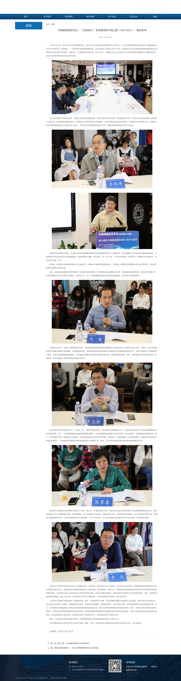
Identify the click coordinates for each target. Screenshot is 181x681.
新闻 (53, 24)
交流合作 (133, 16)
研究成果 (90, 16)
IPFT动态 (112, 16)
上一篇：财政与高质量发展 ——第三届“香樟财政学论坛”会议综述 (73, 648)
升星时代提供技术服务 (58, 678)
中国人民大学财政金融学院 (136, 667)
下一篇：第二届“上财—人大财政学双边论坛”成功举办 (68, 643)
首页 (26, 16)
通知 (155, 16)
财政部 (154, 667)
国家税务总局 (131, 670)
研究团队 (69, 16)
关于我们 (47, 16)
